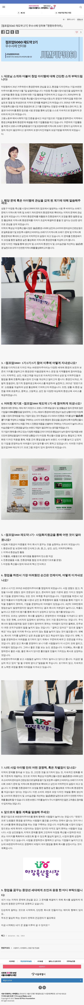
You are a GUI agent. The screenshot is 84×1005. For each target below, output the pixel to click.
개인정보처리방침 (26, 961)
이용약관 (12, 961)
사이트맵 (40, 961)
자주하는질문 (71, 961)
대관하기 (42, 966)
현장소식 (80, 19)
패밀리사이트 (42, 981)
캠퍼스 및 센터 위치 (55, 961)
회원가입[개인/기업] (63, 12)
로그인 (21, 12)
